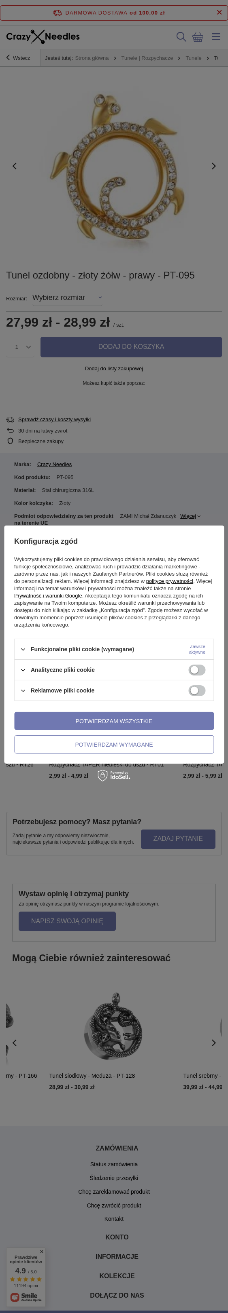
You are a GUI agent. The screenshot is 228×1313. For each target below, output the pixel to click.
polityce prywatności (169, 581)
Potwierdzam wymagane (114, 744)
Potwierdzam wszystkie (114, 721)
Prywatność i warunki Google (48, 596)
